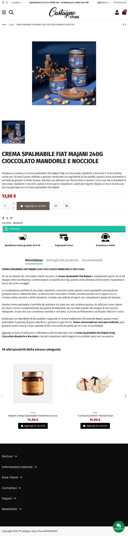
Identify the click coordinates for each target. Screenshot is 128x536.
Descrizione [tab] (34, 260)
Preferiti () (120, 3)
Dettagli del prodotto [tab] (62, 260)
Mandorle (18, 223)
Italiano (104, 3)
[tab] (92, 261)
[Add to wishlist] (55, 206)
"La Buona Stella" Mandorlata (95, 415)
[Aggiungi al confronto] (66, 206)
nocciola (6, 223)
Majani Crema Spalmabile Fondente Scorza (32, 415)
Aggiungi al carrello (33, 206)
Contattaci (16, 3)
